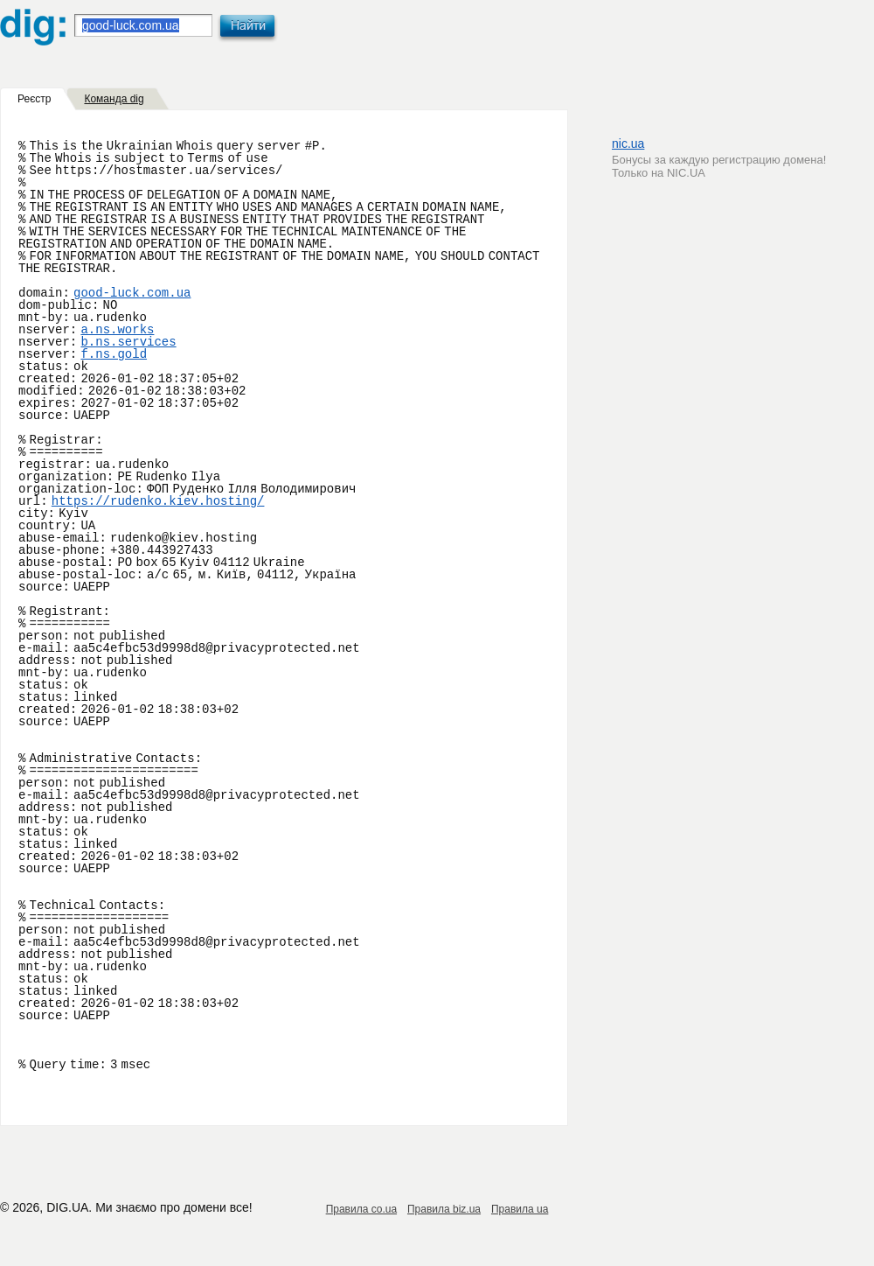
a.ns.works (117, 330)
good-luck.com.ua (132, 293)
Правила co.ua (361, 1209)
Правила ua (519, 1209)
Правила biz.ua (444, 1209)
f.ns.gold (113, 354)
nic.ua (628, 143)
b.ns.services (128, 342)
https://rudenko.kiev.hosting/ (158, 501)
